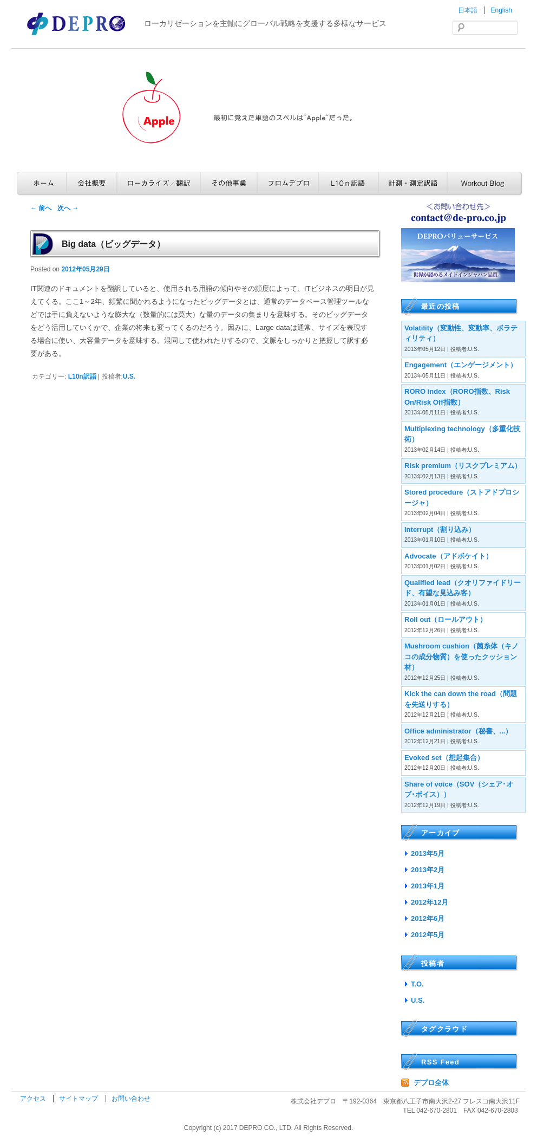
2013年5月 (427, 853)
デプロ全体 (431, 1083)
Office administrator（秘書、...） (458, 731)
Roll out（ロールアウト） (445, 619)
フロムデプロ (287, 183)
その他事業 (228, 183)
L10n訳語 (348, 183)
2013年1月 (427, 886)
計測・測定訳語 (412, 183)
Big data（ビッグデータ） (113, 244)
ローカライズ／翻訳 (158, 183)
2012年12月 (429, 902)
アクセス (34, 1098)
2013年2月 (427, 870)
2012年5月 (427, 935)
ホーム (42, 183)
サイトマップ (79, 1098)
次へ (67, 208)
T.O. (417, 984)
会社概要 (92, 183)
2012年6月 (427, 918)
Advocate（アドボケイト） (448, 556)
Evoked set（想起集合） (444, 758)
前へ (40, 208)
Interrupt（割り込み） (439, 529)
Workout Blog (484, 183)
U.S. (129, 376)
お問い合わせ (131, 1098)
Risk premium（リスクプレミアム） (462, 466)
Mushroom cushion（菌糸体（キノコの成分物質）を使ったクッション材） (461, 656)
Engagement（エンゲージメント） (460, 365)
